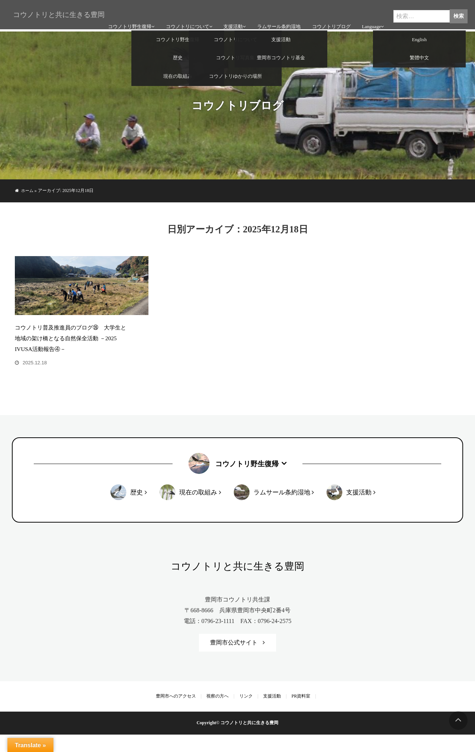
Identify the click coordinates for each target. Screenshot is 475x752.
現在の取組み (198, 509)
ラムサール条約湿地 (277, 22)
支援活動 (232, 22)
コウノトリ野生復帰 (128, 22)
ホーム (28, 190)
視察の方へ (219, 713)
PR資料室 (297, 713)
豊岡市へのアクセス (179, 713)
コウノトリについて (186, 22)
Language (369, 22)
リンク (246, 713)
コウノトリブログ (329, 22)
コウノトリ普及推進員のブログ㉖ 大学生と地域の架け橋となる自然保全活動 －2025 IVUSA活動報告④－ (72, 355)
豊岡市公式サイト (234, 660)
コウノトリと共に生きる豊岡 (55, 10)
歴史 (136, 509)
